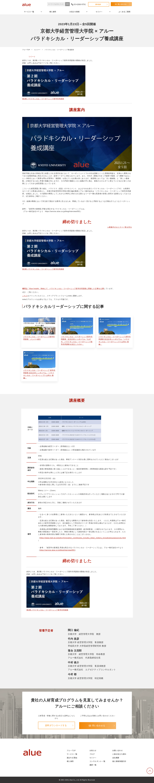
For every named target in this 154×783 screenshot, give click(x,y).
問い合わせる (122, 4)
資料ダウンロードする (56, 725)
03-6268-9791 (80, 4)
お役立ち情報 (74, 11)
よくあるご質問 (124, 11)
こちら (25, 296)
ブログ (92, 754)
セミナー (99, 11)
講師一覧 (93, 765)
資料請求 (98, 4)
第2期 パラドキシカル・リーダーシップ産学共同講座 (43, 99)
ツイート (32, 57)
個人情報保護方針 (119, 761)
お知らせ (93, 750)
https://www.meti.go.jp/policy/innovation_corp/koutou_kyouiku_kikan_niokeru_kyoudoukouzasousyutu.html (83, 538)
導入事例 (52, 11)
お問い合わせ (117, 750)
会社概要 (115, 757)
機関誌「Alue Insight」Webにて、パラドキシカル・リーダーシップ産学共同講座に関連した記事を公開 (63, 288)
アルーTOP (26, 50)
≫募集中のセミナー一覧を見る (119, 227)
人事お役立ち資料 (119, 754)
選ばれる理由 (72, 757)
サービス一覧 (29, 11)
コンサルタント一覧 (97, 761)
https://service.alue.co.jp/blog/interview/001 (57, 550)
